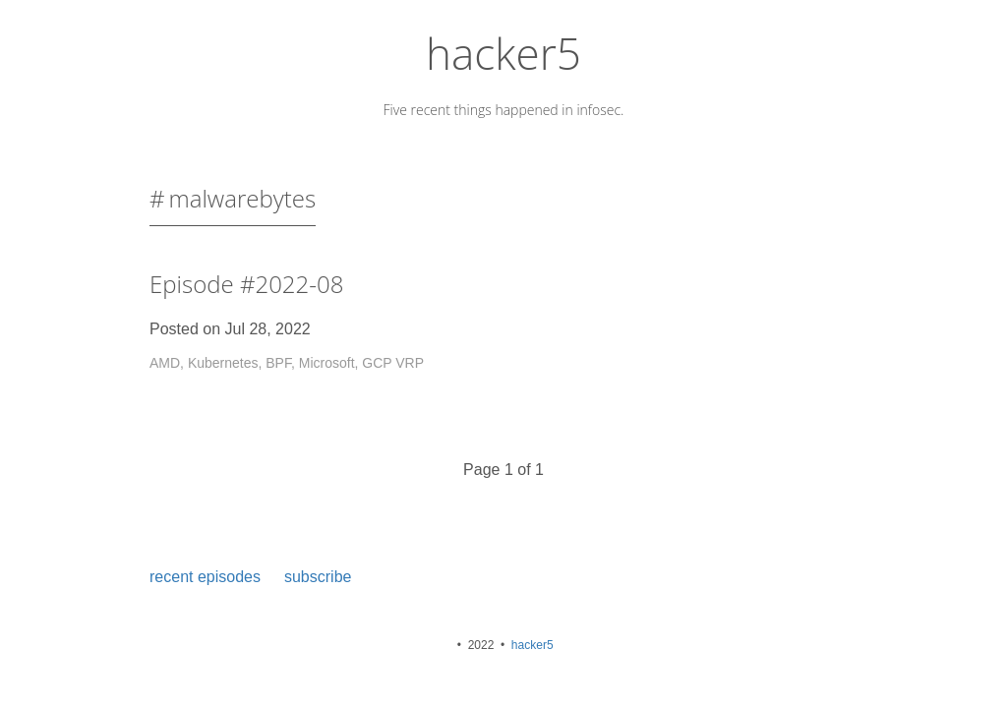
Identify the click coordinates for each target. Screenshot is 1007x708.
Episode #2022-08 (246, 283)
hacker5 (503, 53)
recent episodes (205, 576)
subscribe (317, 576)
